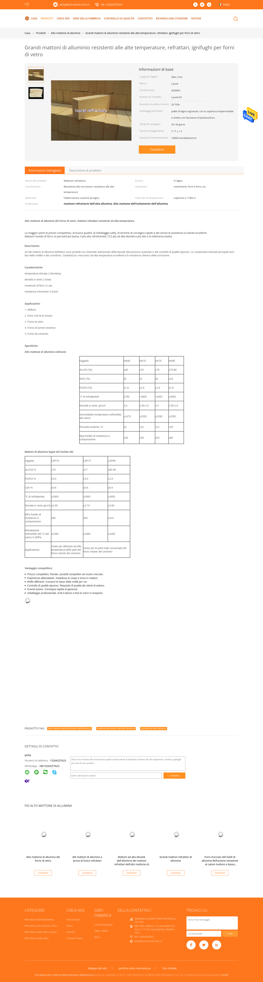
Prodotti (47, 18)
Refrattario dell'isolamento (39, 919)
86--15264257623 (111, 4)
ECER (225, 975)
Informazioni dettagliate (44, 170)
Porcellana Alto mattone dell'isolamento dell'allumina (64, 975)
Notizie (196, 18)
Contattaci (157, 149)
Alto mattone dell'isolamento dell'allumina (69, 728)
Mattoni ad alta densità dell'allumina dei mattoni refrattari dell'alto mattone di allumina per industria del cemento (131, 864)
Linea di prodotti (103, 924)
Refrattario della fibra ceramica (42, 932)
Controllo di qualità (119, 18)
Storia (69, 925)
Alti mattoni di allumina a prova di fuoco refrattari (87, 858)
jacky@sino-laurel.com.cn (74, 4)
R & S (97, 937)
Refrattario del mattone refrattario (44, 925)
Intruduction (73, 919)
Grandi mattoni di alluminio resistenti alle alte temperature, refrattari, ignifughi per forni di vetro (142, 33)
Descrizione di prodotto (85, 170)
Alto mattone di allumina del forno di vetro (43, 858)
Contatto (174, 775)
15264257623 (58, 760)
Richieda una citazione (172, 18)
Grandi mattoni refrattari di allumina (175, 858)
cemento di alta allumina (153, 728)
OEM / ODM (101, 930)
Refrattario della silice (37, 938)
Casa (31, 18)
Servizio (70, 932)
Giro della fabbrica (87, 18)
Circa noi (63, 18)
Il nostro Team (74, 938)
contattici (145, 18)
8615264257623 (49, 766)
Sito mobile (169, 968)
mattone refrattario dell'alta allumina (116, 728)
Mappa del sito (97, 968)
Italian (226, 4)
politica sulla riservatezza (134, 968)
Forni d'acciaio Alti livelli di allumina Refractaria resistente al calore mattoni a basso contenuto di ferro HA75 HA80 (220, 862)
